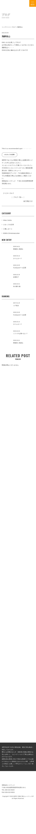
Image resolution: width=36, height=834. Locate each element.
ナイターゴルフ (8, 193)
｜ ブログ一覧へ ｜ (18, 197)
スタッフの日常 (8, 224)
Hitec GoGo (7, 220)
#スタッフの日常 (9, 154)
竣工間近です (28, 201)
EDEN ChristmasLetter (11, 233)
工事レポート (7, 229)
